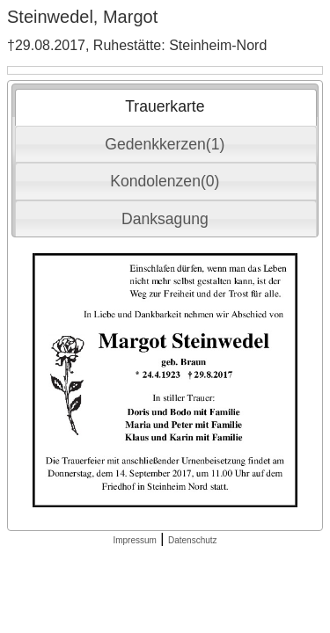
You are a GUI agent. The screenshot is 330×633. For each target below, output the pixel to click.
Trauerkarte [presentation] (164, 106)
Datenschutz (192, 540)
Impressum (134, 540)
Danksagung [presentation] (165, 219)
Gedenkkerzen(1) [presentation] (164, 144)
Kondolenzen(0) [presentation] (164, 181)
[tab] (166, 107)
